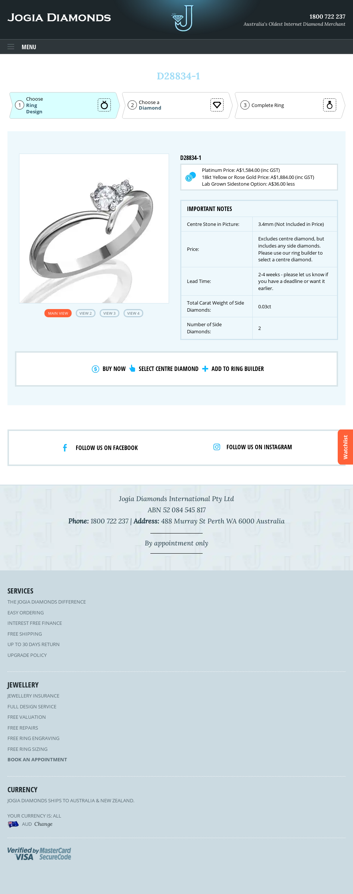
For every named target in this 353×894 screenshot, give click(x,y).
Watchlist (345, 447)
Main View (58, 313)
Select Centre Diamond (169, 369)
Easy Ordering (25, 612)
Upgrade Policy (27, 655)
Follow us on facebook (107, 448)
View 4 (133, 313)
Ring (31, 105)
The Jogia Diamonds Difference (46, 601)
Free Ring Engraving (33, 738)
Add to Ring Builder (238, 369)
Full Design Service (31, 706)
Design (34, 111)
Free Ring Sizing (27, 749)
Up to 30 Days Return (33, 644)
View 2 (85, 313)
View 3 (109, 313)
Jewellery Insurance (33, 695)
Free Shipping (24, 633)
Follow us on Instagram (259, 447)
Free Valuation (26, 717)
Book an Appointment (37, 759)
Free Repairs (22, 727)
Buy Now (114, 369)
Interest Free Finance (34, 623)
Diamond (150, 108)
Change (43, 824)
